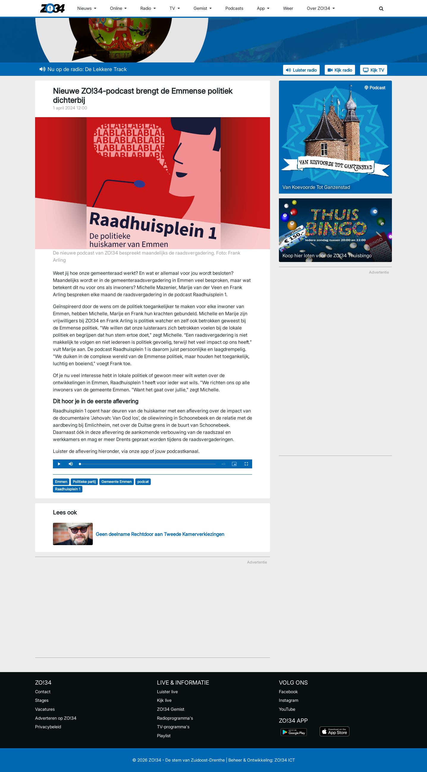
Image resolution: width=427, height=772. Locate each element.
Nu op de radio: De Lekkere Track (83, 69)
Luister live (167, 691)
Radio (146, 8)
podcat (143, 481)
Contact (43, 691)
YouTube (287, 709)
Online (116, 8)
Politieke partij (84, 481)
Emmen (61, 481)
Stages (41, 700)
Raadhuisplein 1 (67, 489)
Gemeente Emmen (116, 481)
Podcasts (234, 8)
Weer (288, 8)
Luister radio (301, 70)
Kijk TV (373, 70)
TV (172, 8)
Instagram (288, 700)
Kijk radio (340, 70)
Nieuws (85, 8)
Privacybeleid (48, 726)
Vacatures (45, 709)
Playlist (164, 735)
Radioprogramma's (175, 718)
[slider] (148, 464)
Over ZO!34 (319, 8)
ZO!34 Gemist (170, 709)
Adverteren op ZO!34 (55, 718)
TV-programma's (173, 726)
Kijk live (164, 700)
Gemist (201, 8)
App (261, 8)
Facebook (288, 691)
